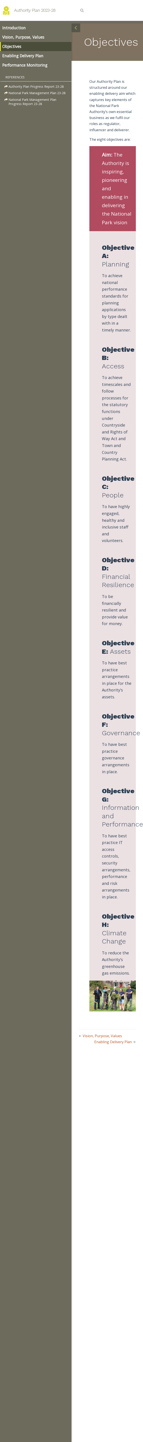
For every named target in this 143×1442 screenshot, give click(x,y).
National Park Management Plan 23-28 (34, 93)
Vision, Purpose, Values (23, 37)
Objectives (11, 46)
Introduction (14, 27)
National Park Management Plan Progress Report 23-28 (30, 101)
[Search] (82, 10)
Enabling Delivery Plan (22, 55)
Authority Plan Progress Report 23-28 (34, 86)
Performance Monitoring (24, 65)
